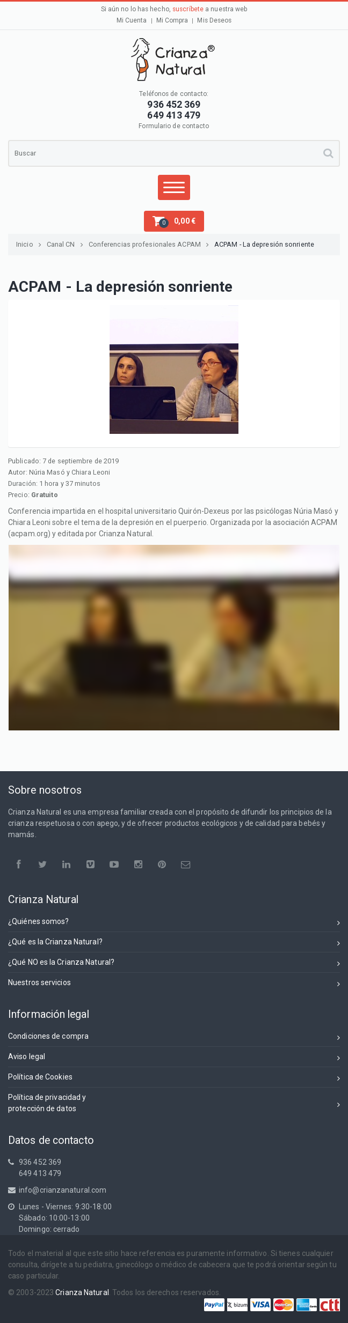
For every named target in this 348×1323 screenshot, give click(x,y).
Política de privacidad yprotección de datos (174, 1103)
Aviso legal (174, 1058)
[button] (174, 221)
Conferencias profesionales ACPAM (149, 244)
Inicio (28, 244)
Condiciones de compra (174, 1038)
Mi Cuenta (132, 20)
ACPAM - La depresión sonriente (264, 244)
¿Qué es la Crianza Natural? (174, 943)
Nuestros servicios (174, 984)
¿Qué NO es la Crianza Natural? (174, 964)
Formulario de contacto (174, 126)
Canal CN (65, 244)
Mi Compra (172, 20)
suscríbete (188, 9)
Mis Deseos (214, 20)
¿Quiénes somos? (174, 923)
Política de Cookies (174, 1079)
